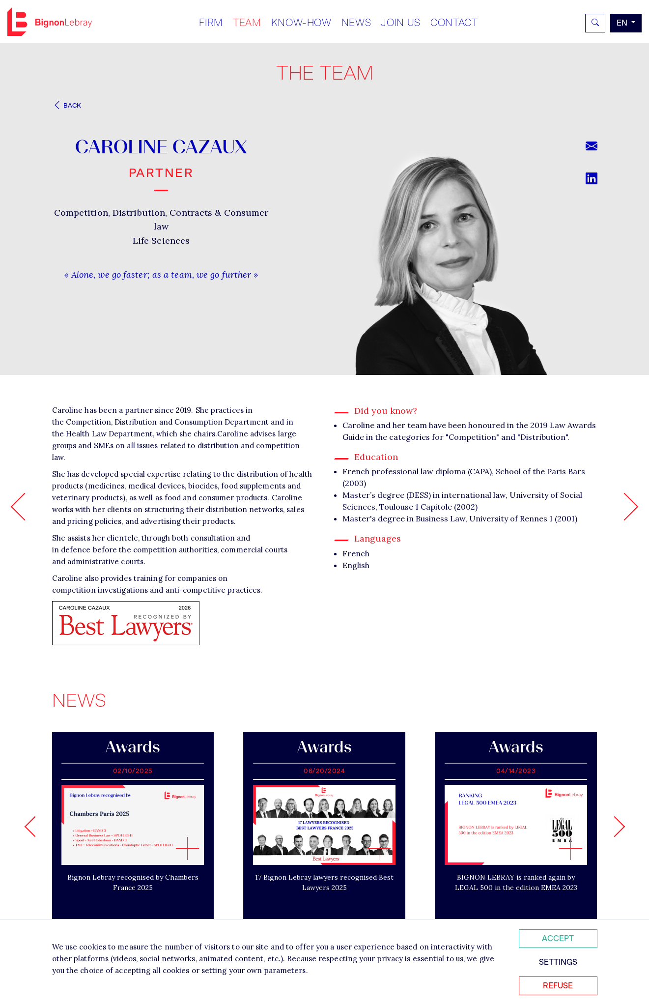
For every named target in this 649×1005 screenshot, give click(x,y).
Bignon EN (49, 21)
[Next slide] (614, 826)
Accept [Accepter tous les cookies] (558, 938)
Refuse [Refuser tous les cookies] (558, 985)
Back (67, 105)
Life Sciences (161, 240)
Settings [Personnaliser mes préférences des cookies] (558, 962)
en (623, 23)
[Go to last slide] (34, 826)
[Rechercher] (595, 23)
